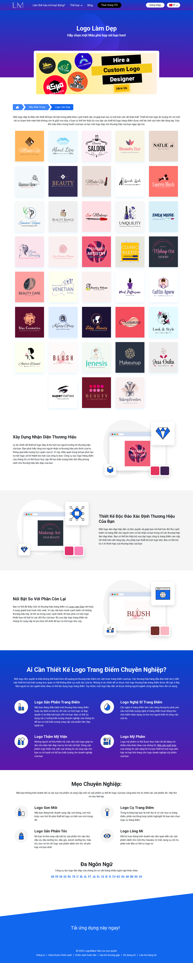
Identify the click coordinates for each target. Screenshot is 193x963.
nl (81, 876)
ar (127, 876)
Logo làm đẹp (62, 107)
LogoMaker (91, 950)
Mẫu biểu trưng (37, 107)
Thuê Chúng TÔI (109, 5)
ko (118, 876)
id (106, 876)
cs (102, 876)
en (52, 876)
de (60, 876)
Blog (90, 5)
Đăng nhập (155, 5)
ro (136, 876)
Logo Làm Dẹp (76, 606)
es (65, 876)
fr (56, 876)
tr (73, 876)
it (77, 876)
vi (172, 5)
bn (131, 876)
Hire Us (122, 88)
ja (94, 876)
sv (140, 876)
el (85, 876)
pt (89, 876)
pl (98, 876)
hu (123, 876)
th (113, 876)
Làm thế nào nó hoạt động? (49, 5)
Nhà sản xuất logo (166, 745)
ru (69, 876)
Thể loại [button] (74, 5)
